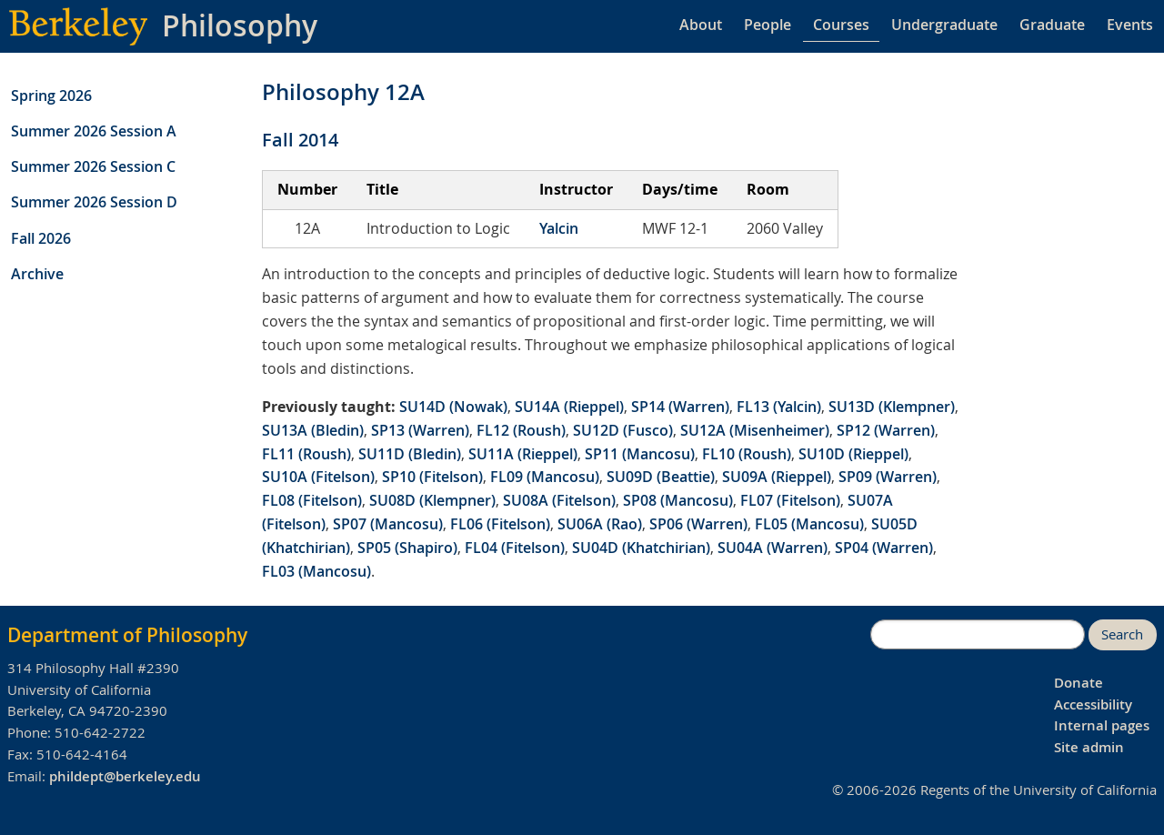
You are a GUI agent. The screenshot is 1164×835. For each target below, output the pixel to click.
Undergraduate (944, 25)
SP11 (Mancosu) (640, 454)
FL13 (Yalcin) (779, 407)
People (767, 25)
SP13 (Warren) (420, 430)
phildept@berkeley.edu (125, 776)
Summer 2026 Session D (94, 202)
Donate (1078, 682)
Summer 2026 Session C (93, 166)
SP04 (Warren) (884, 548)
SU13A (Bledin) (313, 430)
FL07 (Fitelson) (790, 500)
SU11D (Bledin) (409, 454)
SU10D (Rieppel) (853, 454)
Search (1122, 634)
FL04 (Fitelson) (515, 548)
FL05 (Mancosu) (809, 524)
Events (1130, 25)
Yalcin (558, 228)
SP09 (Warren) (887, 477)
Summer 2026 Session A (93, 131)
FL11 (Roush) (306, 454)
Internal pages (1101, 725)
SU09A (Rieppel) (776, 477)
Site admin (1089, 747)
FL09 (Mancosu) (544, 477)
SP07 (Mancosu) (388, 524)
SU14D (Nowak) (453, 407)
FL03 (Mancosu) (316, 571)
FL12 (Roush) (521, 430)
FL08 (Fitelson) (312, 500)
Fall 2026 (41, 238)
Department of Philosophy (127, 635)
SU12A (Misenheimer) (754, 430)
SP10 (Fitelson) (432, 477)
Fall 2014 (300, 139)
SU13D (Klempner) (891, 407)
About (700, 25)
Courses (841, 25)
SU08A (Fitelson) (559, 500)
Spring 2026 (51, 96)
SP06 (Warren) (698, 524)
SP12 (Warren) (886, 430)
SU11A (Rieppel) (522, 454)
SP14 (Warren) (680, 407)
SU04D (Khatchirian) (641, 548)
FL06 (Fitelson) (500, 524)
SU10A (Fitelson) (318, 477)
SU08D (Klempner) (432, 500)
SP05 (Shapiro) (407, 548)
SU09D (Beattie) (661, 477)
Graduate (1052, 25)
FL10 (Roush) (746, 454)
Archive (37, 274)
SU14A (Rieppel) (569, 407)
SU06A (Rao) (599, 524)
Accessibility (1093, 704)
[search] (977, 634)
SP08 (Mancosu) (678, 500)
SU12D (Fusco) (623, 430)
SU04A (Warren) (772, 548)
